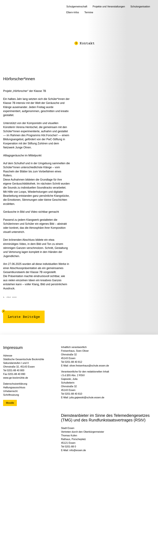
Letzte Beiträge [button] (21, 315)
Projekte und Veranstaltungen (109, 6)
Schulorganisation (140, 6)
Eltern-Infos (72, 12)
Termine (88, 12)
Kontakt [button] (85, 44)
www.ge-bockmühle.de (15, 377)
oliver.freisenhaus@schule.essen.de (89, 365)
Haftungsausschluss (14, 387)
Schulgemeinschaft (76, 6)
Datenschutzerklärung (15, 383)
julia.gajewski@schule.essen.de (86, 397)
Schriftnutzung (11, 395)
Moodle (10, 403)
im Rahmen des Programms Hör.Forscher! (32, 135)
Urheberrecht (10, 391)
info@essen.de (77, 450)
